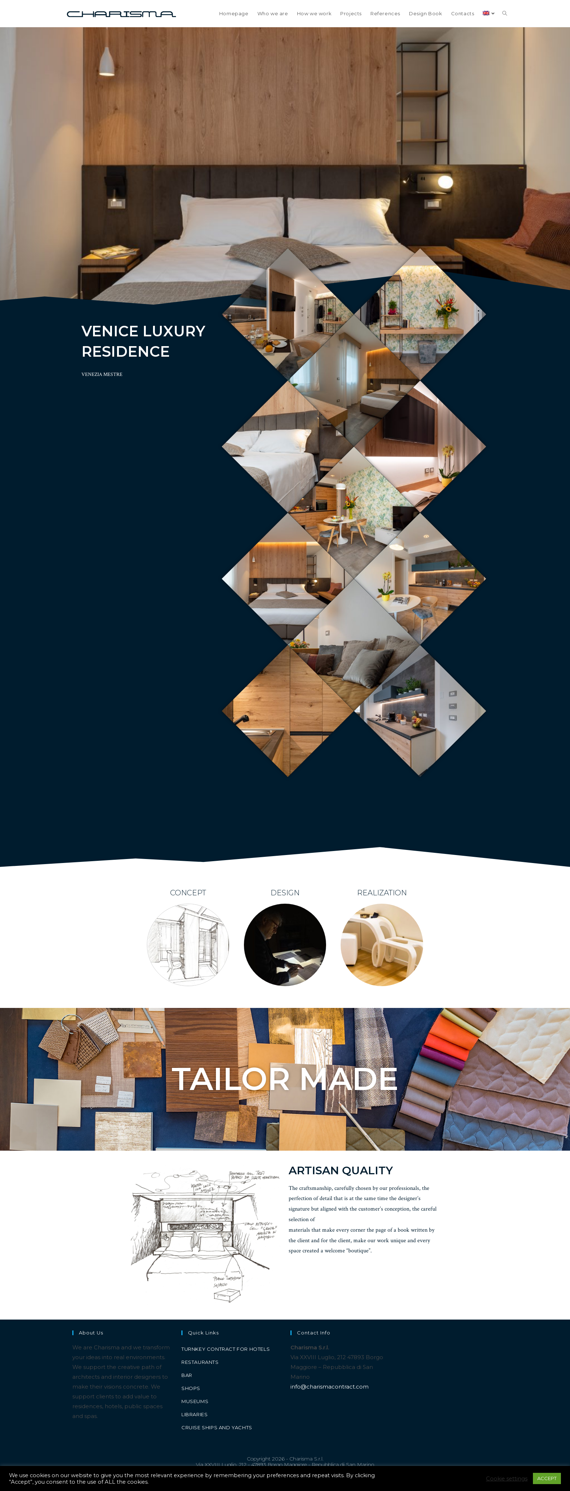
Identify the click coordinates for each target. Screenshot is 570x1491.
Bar (186, 1375)
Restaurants (200, 1362)
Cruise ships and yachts (216, 1427)
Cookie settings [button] (506, 1478)
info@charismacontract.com (329, 1386)
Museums (194, 1401)
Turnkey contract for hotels (225, 1349)
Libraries (194, 1414)
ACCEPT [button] (547, 1478)
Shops (190, 1388)
